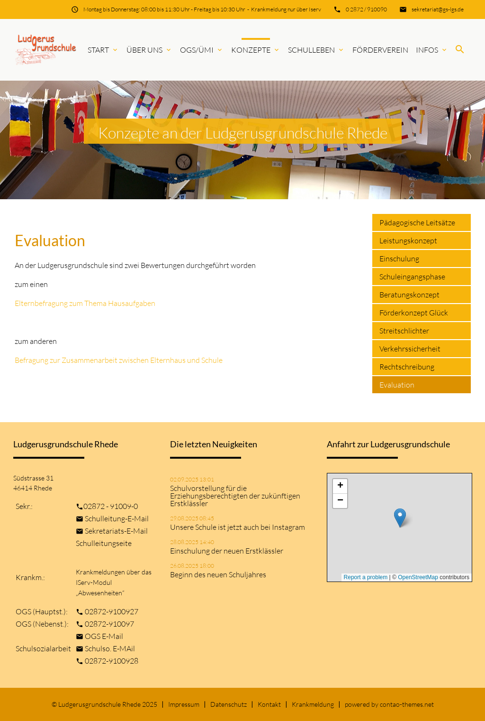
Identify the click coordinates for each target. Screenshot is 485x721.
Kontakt (269, 704)
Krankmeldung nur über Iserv (286, 9)
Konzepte (255, 50)
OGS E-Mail (104, 636)
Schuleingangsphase (412, 276)
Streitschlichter (404, 330)
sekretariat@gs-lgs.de (438, 9)
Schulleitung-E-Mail (117, 518)
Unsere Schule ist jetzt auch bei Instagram (237, 527)
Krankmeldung (313, 704)
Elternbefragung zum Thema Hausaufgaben (85, 303)
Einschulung (399, 258)
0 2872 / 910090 (366, 9)
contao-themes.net (407, 704)
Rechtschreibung (406, 366)
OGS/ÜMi (202, 50)
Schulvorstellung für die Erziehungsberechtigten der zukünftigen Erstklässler (235, 495)
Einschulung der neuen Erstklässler (226, 551)
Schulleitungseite (104, 543)
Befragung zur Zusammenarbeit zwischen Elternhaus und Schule (119, 360)
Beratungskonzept (409, 294)
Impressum (183, 704)
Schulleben (316, 50)
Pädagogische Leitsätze (417, 222)
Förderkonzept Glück (413, 312)
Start (103, 50)
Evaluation (396, 384)
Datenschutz (228, 704)
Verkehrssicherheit (409, 348)
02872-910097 (109, 624)
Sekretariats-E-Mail (116, 531)
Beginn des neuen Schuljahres (218, 574)
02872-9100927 (111, 611)
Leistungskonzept (408, 240)
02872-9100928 (111, 661)
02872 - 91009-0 (110, 506)
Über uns (149, 50)
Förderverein (380, 50)
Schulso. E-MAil (110, 648)
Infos (432, 50)
